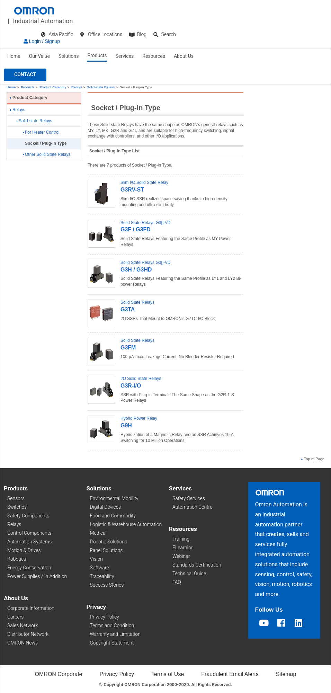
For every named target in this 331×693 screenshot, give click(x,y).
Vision (96, 559)
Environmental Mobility (114, 498)
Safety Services (188, 498)
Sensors (16, 498)
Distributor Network (27, 634)
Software (99, 567)
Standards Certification (196, 565)
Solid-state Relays (101, 87)
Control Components (29, 533)
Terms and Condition (112, 625)
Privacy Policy (104, 617)
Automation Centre (192, 507)
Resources (153, 56)
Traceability (102, 576)
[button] (25, 75)
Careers (15, 617)
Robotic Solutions (108, 541)
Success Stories (107, 585)
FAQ (176, 582)
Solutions (69, 56)
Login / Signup (42, 41)
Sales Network (22, 625)
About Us (184, 56)
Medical (98, 533)
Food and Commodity (113, 515)
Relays (76, 87)
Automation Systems (29, 541)
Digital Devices (105, 507)
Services (125, 56)
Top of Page (312, 459)
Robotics (16, 559)
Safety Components (28, 515)
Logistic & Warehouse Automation (126, 524)
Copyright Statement (112, 643)
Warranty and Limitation (115, 634)
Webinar (181, 556)
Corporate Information (30, 608)
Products (97, 55)
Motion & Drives (24, 550)
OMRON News (22, 643)
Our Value (39, 56)
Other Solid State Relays (46, 154)
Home (13, 56)
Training (180, 539)
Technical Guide (189, 573)
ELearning (183, 547)
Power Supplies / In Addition (37, 576)
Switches (17, 507)
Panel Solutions (106, 550)
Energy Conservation (29, 567)
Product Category (52, 87)
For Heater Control (41, 132)
